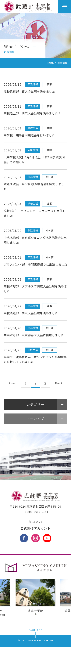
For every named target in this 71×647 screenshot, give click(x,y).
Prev (12, 383)
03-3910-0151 (38, 512)
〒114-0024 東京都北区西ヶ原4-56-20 (35, 506)
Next (58, 383)
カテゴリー (35, 404)
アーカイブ (35, 418)
